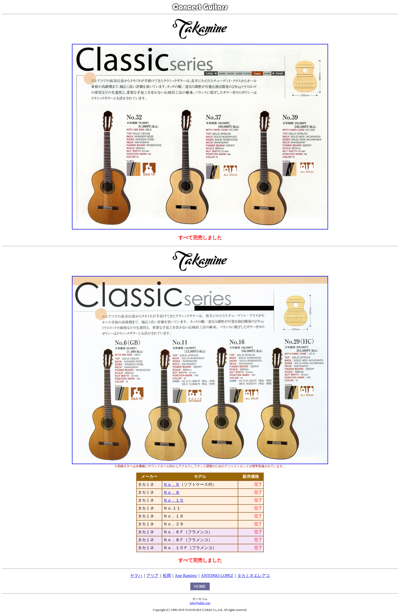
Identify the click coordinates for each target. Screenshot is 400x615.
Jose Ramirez (186, 575)
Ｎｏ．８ (171, 492)
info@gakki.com (200, 603)
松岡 (167, 575)
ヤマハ (136, 575)
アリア (152, 575)
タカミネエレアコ (253, 575)
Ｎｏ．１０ (173, 500)
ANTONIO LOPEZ (217, 575)
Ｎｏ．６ (171, 484)
